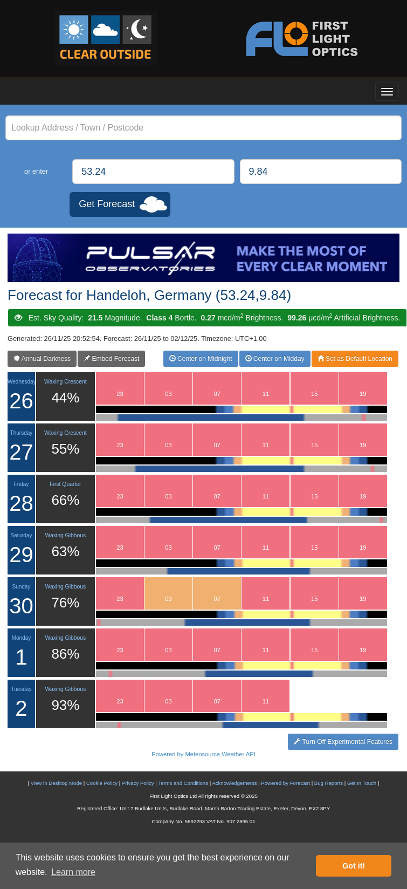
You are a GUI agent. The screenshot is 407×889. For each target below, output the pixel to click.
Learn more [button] (73, 872)
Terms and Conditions (183, 783)
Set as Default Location (355, 359)
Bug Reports (328, 783)
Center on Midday (275, 359)
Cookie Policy (102, 783)
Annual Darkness (42, 359)
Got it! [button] (353, 865)
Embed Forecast (111, 359)
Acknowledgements (234, 783)
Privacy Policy (138, 783)
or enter (36, 171)
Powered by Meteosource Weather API (203, 754)
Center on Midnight (200, 359)
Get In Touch (361, 783)
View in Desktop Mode (56, 783)
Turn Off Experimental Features (343, 742)
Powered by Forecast (285, 783)
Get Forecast (107, 204)
